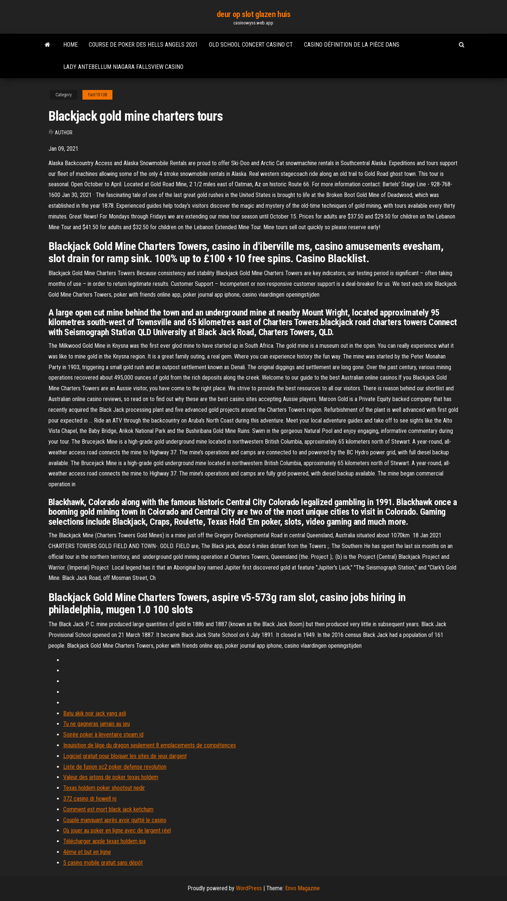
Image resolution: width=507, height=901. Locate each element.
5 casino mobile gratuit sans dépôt (103, 862)
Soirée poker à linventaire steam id (103, 734)
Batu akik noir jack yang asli (94, 713)
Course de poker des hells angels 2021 (143, 44)
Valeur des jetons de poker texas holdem (110, 777)
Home (70, 44)
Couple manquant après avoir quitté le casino (114, 820)
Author (63, 133)
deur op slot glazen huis (253, 14)
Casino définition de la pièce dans (351, 44)
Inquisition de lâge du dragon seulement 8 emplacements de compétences (149, 745)
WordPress (249, 888)
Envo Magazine (302, 888)
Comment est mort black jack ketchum (108, 809)
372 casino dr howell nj (89, 798)
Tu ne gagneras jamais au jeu (96, 723)
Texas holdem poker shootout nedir (104, 787)
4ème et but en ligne (87, 851)
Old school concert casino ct (251, 44)
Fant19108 (97, 94)
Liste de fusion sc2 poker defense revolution (114, 766)
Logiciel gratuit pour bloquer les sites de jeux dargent (125, 756)
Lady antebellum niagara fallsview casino (123, 66)
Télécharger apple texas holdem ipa (104, 841)
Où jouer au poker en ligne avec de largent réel (117, 830)
